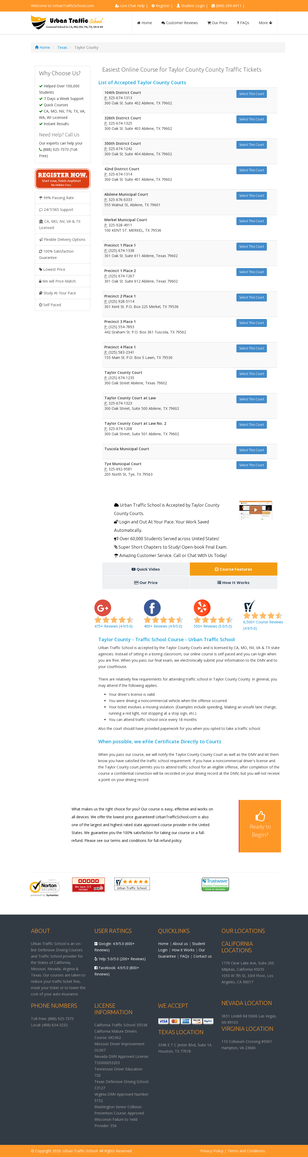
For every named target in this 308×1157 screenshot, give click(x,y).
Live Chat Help (132, 5)
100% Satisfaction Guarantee (56, 254)
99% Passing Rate (56, 197)
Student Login (193, 5)
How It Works (233, 582)
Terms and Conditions (246, 1150)
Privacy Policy (211, 1150)
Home (144, 22)
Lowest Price (52, 269)
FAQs (243, 22)
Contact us (202, 956)
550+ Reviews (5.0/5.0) (213, 617)
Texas (62, 47)
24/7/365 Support (56, 209)
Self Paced (50, 304)
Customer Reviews (179, 22)
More (265, 22)
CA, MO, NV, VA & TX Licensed (59, 224)
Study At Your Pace (57, 292)
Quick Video (146, 569)
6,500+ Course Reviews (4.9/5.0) (263, 617)
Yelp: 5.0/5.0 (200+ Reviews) (120, 958)
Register (163, 5)
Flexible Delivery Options (62, 239)
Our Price (217, 22)
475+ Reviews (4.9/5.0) (114, 617)
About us (180, 943)
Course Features (233, 569)
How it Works (183, 949)
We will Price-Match (57, 281)
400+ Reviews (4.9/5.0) (163, 617)
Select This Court (251, 94)
